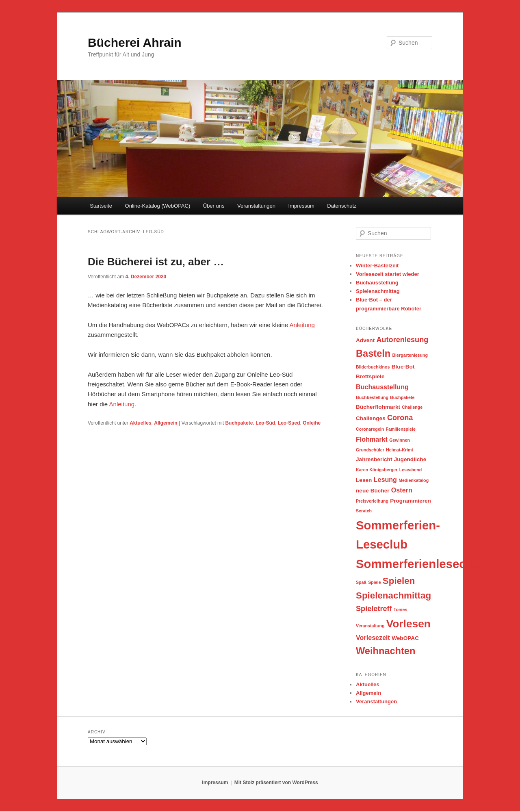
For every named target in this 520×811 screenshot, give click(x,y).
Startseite (101, 206)
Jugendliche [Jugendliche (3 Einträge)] (410, 459)
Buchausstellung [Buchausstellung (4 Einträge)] (382, 386)
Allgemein (165, 423)
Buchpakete (239, 423)
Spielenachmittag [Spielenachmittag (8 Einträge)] (393, 595)
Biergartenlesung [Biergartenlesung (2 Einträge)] (410, 355)
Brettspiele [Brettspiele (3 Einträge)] (370, 376)
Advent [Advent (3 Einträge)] (365, 340)
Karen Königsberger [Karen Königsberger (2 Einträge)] (376, 469)
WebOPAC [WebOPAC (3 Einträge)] (405, 638)
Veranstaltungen (256, 206)
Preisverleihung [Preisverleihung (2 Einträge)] (372, 501)
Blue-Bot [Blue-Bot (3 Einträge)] (403, 367)
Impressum (301, 206)
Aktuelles (140, 423)
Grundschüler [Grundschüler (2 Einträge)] (370, 449)
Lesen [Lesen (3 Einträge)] (364, 480)
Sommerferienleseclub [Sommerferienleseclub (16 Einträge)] (420, 563)
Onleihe (312, 423)
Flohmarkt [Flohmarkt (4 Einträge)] (372, 439)
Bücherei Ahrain (135, 42)
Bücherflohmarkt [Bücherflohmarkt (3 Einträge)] (378, 407)
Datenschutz (341, 206)
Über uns (214, 206)
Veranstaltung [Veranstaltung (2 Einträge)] (370, 625)
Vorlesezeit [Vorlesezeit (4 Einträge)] (373, 637)
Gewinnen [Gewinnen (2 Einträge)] (399, 440)
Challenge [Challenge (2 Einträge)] (412, 407)
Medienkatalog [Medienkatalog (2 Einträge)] (414, 480)
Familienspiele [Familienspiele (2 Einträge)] (400, 429)
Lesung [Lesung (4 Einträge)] (385, 479)
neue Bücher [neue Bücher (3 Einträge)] (373, 491)
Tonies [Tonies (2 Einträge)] (400, 609)
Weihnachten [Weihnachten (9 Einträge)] (385, 651)
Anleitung (302, 324)
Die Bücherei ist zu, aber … (156, 262)
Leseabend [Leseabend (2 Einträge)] (410, 469)
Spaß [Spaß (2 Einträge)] (361, 582)
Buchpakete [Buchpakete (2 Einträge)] (402, 397)
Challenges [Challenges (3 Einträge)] (371, 418)
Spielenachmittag (378, 291)
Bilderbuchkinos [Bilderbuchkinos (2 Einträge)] (373, 366)
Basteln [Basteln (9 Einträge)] (373, 353)
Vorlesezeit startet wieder (387, 274)
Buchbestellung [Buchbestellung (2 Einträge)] (372, 397)
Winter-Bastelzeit (377, 265)
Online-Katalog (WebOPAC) (158, 206)
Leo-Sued (289, 423)
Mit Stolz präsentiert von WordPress (276, 782)
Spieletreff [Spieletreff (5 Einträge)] (374, 609)
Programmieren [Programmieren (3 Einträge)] (410, 501)
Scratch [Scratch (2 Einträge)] (364, 510)
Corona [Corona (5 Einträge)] (400, 418)
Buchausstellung (377, 283)
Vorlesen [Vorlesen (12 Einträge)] (408, 624)
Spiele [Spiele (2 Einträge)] (374, 582)
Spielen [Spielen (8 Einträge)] (399, 581)
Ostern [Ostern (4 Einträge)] (401, 490)
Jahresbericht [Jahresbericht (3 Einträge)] (374, 459)
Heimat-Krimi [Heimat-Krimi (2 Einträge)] (399, 449)
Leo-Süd (265, 423)
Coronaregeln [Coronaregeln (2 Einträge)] (370, 429)
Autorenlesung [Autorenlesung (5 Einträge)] (402, 340)
